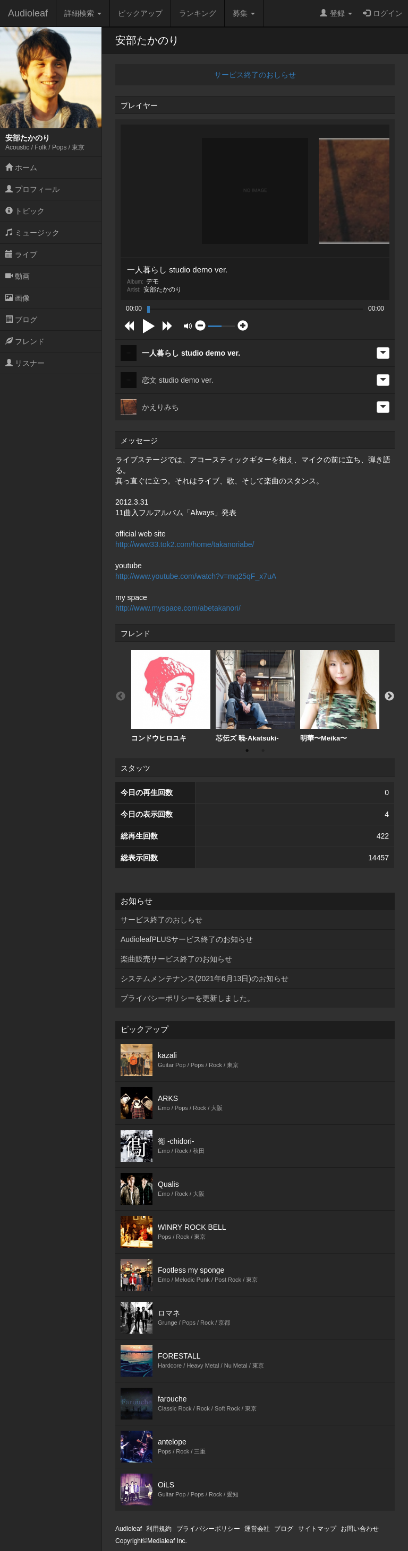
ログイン (383, 13)
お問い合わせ (360, 1528)
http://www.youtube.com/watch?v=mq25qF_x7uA (195, 576)
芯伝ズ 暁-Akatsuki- (255, 696)
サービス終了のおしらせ (255, 74)
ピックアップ (140, 13)
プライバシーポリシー (208, 1528)
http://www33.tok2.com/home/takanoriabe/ (184, 544)
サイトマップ (317, 1528)
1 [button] (247, 750)
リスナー (25, 363)
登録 (336, 13)
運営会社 (257, 1528)
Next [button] (389, 696)
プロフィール (32, 189)
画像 (17, 298)
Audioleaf (28, 13)
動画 (17, 276)
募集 (244, 13)
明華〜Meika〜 (339, 696)
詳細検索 (82, 13)
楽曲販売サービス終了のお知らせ (176, 959)
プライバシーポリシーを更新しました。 (187, 998)
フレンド (25, 341)
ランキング (197, 13)
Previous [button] (120, 696)
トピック (25, 211)
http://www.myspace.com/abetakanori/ (178, 608)
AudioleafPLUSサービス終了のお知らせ (187, 939)
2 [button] (263, 750)
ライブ (21, 254)
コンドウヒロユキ (170, 696)
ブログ (21, 319)
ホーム (21, 167)
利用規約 (159, 1528)
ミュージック (32, 232)
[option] (170, 696)
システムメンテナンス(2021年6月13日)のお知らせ (204, 978)
